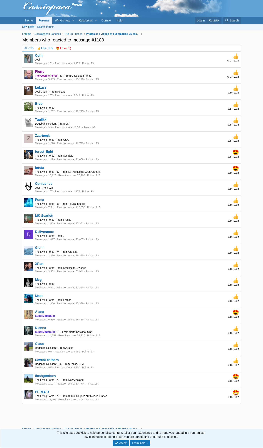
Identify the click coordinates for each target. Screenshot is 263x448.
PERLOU (42, 392)
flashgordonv (45, 376)
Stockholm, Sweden (74, 267)
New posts (28, 26)
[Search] (232, 20)
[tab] (45, 48)
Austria (69, 347)
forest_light (44, 151)
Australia (68, 155)
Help (119, 20)
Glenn (39, 248)
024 (51, 187)
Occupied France (81, 75)
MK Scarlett (44, 216)
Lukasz (40, 87)
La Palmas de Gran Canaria (84, 171)
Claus (39, 344)
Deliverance (44, 232)
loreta (39, 168)
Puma (39, 200)
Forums (44, 20)
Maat (39, 296)
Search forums (45, 26)
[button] (73, 20)
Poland (61, 91)
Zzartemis (43, 136)
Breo (39, 104)
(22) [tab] (29, 48)
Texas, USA (77, 363)
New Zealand (76, 379)
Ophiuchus (43, 183)
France (67, 219)
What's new (62, 20)
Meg (38, 280)
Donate (106, 20)
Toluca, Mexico (77, 203)
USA (66, 139)
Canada (72, 251)
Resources (86, 20)
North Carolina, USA (81, 331)
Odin (39, 55)
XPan (39, 264)
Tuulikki (41, 119)
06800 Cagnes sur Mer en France (87, 395)
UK (67, 123)
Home (29, 20)
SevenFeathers (47, 360)
